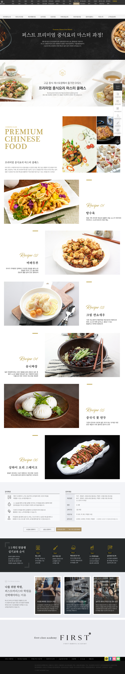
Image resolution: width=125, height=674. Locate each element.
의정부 (95, 1)
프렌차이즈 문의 (50, 659)
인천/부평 (44, 1)
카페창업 (115, 1)
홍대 (26, 1)
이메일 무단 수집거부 (36, 659)
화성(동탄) (82, 3)
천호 (70, 1)
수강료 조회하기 (30, 529)
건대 (64, 1)
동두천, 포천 (102, 1)
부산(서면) (76, 3)
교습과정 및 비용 (63, 659)
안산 (38, 3)
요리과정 (43, 17)
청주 (89, 3)
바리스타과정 (19, 17)
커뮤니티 (100, 17)
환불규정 (91, 659)
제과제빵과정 (32, 17)
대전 (64, 3)
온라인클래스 (117, 133)
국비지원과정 (77, 17)
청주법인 (108, 1)
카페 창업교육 (64, 17)
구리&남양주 (51, 3)
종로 (32, 1)
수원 (32, 3)
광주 (70, 3)
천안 (95, 3)
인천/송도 (51, 1)
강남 (13, 1)
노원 (38, 1)
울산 (57, 3)
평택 (108, 3)
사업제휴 (73, 659)
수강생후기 (118, 126)
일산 (26, 3)
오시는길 (82, 659)
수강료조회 (118, 97)
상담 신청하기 (47, 529)
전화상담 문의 (68, 529)
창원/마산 (101, 3)
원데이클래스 (89, 17)
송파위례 (57, 1)
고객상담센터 (112, 17)
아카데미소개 (7, 17)
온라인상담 (118, 104)
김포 (19, 3)
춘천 (89, 1)
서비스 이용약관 (9, 659)
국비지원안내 (117, 111)
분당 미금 (76, 1)
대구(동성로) (83, 1)
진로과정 (53, 17)
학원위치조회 (117, 119)
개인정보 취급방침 (22, 659)
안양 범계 (44, 3)
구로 (19, 1)
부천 (13, 3)
